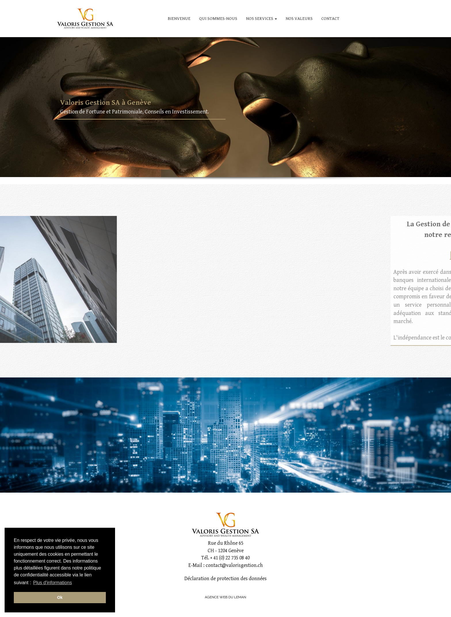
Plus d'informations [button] (52, 582)
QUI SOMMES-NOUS (218, 18)
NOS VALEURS (299, 18)
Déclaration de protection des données (225, 579)
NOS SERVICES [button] (261, 18)
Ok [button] (59, 597)
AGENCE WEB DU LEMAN (225, 597)
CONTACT (330, 18)
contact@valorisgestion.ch (234, 565)
